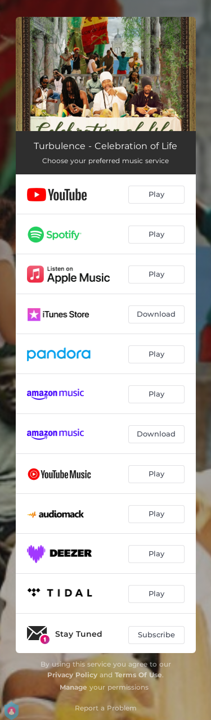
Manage (73, 687)
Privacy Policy (72, 674)
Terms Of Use (138, 674)
